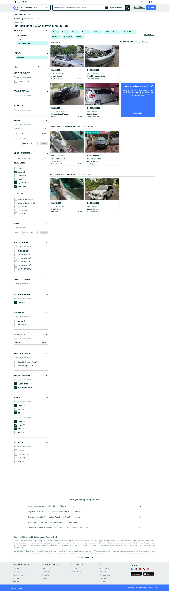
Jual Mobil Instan (76, 574)
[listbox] (57, 61)
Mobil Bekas (16, 571)
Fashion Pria (45, 578)
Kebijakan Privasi (105, 578)
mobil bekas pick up (33, 19)
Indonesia (20, 87)
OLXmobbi (103, 584)
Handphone (16, 584)
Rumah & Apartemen (19, 578)
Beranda (16, 51)
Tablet (44, 571)
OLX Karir (74, 571)
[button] (21, 2)
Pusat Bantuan (104, 571)
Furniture (44, 581)
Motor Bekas (16, 581)
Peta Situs (103, 574)
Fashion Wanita (46, 574)
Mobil (22, 51)
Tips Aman (103, 581)
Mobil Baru (16, 574)
